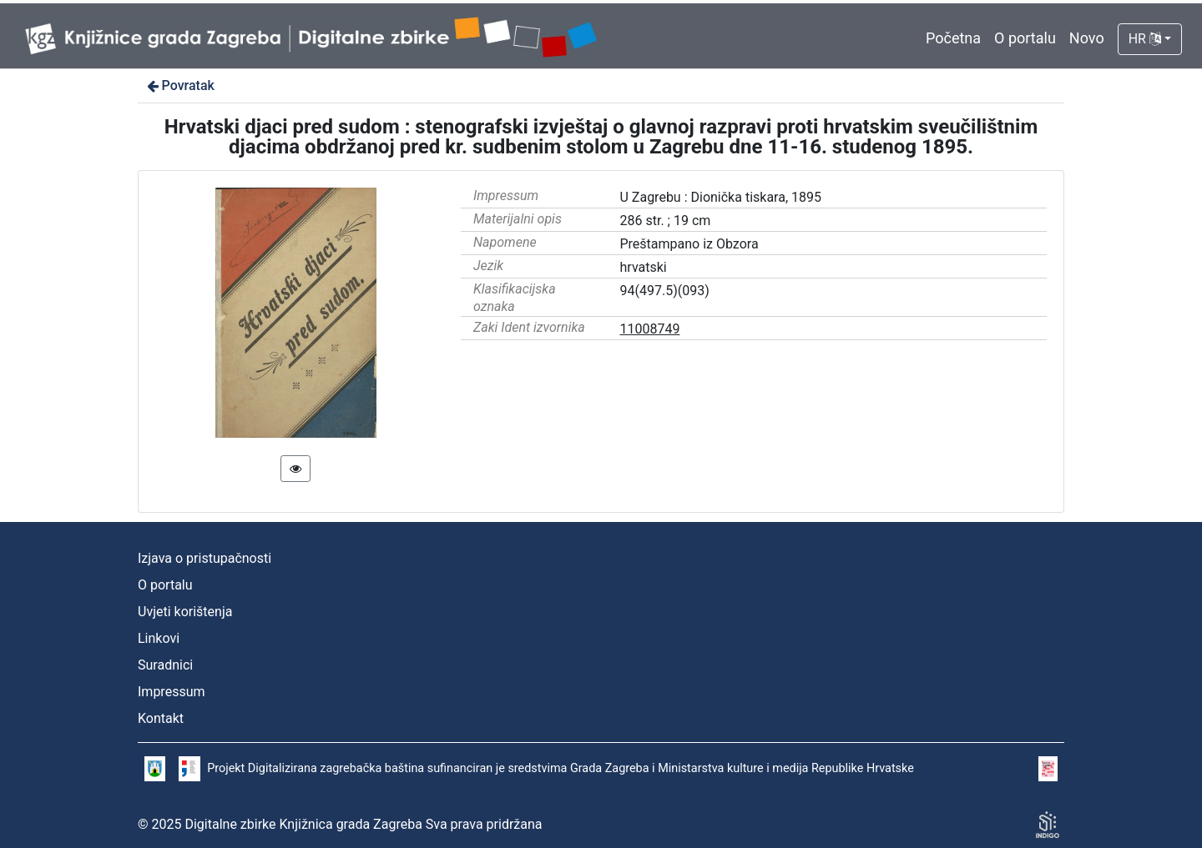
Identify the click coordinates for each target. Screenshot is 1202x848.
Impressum (171, 692)
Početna (953, 38)
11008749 (650, 329)
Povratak (179, 85)
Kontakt (161, 718)
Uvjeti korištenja (185, 612)
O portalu (1025, 38)
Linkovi (158, 638)
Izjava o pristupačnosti (204, 558)
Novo (1086, 38)
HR (1145, 39)
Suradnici (165, 665)
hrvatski (643, 267)
